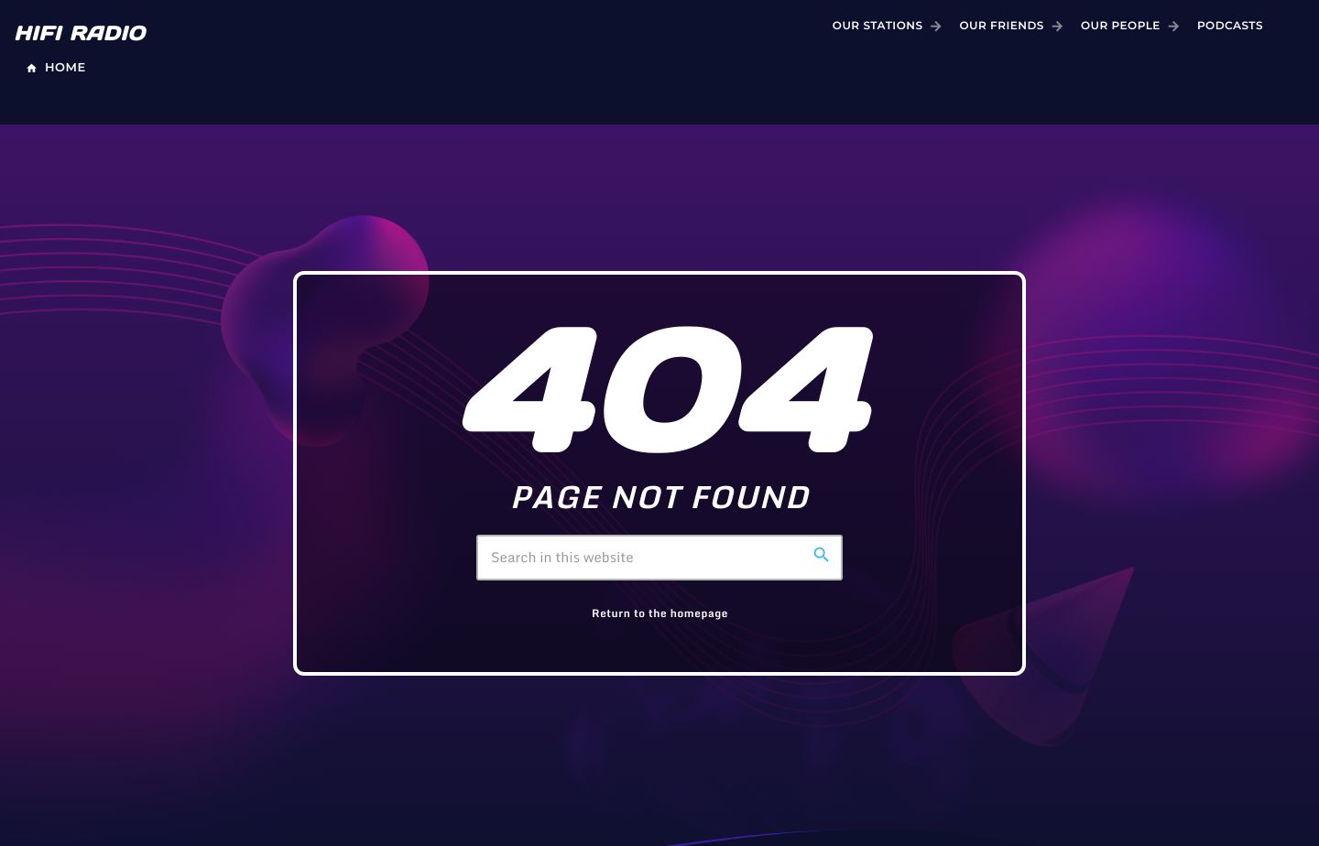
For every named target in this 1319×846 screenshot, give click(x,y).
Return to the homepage (660, 614)
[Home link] (85, 26)
